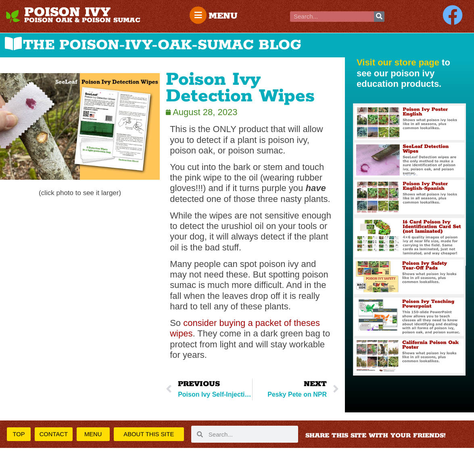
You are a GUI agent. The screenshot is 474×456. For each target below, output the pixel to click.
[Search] (379, 16)
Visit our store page (398, 62)
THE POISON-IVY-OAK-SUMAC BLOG (162, 45)
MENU (224, 16)
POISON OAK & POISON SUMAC (82, 20)
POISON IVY (67, 12)
